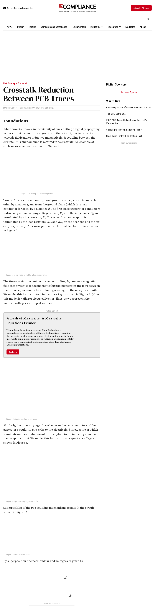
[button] (148, 19)
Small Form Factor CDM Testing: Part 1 (125, 136)
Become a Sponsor (129, 92)
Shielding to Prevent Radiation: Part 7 (124, 129)
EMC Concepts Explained (15, 83)
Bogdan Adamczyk (31, 108)
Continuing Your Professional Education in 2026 (128, 107)
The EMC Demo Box (115, 113)
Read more (13, 352)
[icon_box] (18, 8)
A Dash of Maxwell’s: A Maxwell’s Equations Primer (34, 320)
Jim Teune (49, 108)
